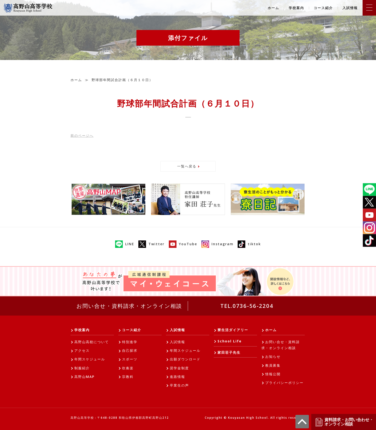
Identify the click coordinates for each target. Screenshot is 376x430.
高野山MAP (84, 376)
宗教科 (128, 376)
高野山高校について (91, 342)
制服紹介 (82, 368)
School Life (229, 341)
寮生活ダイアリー (232, 330)
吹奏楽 (128, 368)
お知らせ (273, 356)
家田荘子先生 (229, 352)
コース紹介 (323, 8)
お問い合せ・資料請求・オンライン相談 (129, 305)
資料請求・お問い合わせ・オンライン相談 (344, 422)
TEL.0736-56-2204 (246, 305)
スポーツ (129, 359)
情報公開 (273, 374)
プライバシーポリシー (284, 382)
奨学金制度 (179, 368)
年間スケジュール (89, 359)
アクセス (82, 350)
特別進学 (129, 342)
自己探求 (129, 350)
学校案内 (296, 8)
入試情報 (350, 8)
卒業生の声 (179, 385)
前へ (82, 135)
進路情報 (177, 376)
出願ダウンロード (185, 359)
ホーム (273, 8)
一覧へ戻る (186, 166)
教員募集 (273, 365)
